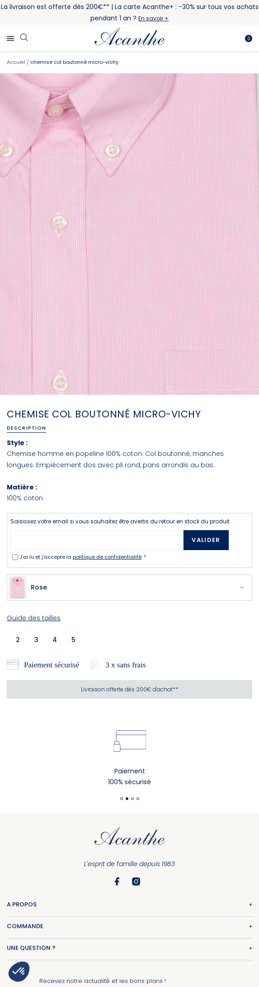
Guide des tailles (34, 618)
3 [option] (36, 639)
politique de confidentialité (107, 557)
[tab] (29, 427)
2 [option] (18, 639)
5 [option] (73, 639)
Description (26, 427)
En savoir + (153, 18)
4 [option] (54, 639)
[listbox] (48, 639)
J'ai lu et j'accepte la (81, 557)
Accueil (16, 62)
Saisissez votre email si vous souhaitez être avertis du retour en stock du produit (120, 521)
